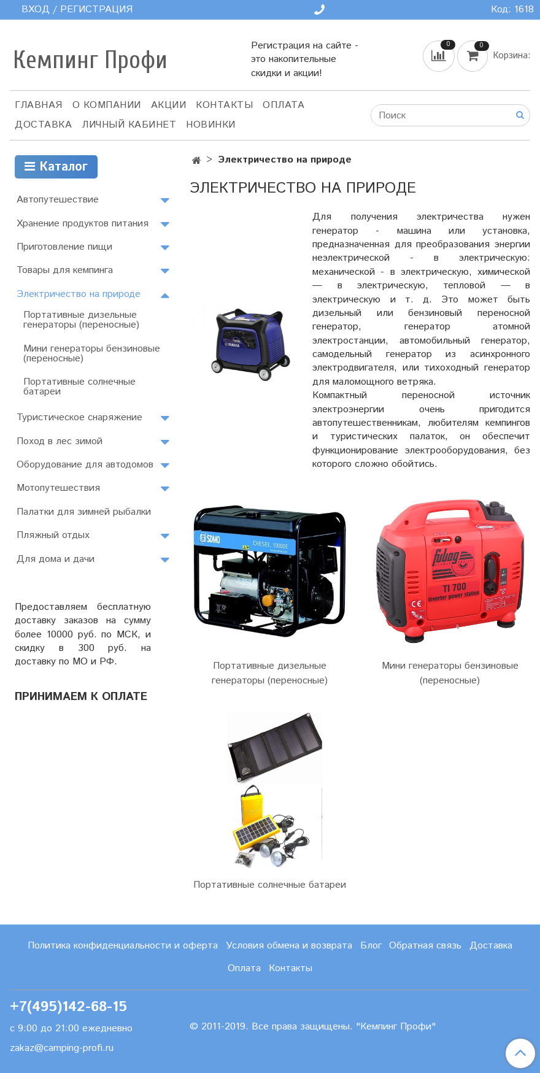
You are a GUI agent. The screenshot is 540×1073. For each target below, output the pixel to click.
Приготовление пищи (64, 247)
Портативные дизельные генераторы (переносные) (270, 673)
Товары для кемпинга (65, 270)
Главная (39, 105)
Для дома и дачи (55, 559)
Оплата (283, 105)
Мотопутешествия (58, 488)
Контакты (224, 105)
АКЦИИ (169, 105)
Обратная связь (425, 946)
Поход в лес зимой (59, 441)
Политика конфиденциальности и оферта (123, 946)
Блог (371, 946)
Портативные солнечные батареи (269, 885)
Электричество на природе (79, 294)
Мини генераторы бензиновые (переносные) (450, 673)
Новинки (211, 125)
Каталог (56, 167)
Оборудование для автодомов (85, 465)
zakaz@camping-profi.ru (62, 1048)
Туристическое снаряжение (79, 417)
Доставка (43, 125)
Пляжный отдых (53, 535)
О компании (106, 105)
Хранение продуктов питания (82, 224)
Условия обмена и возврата (289, 946)
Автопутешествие (58, 200)
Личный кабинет (129, 125)
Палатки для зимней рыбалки (84, 512)
